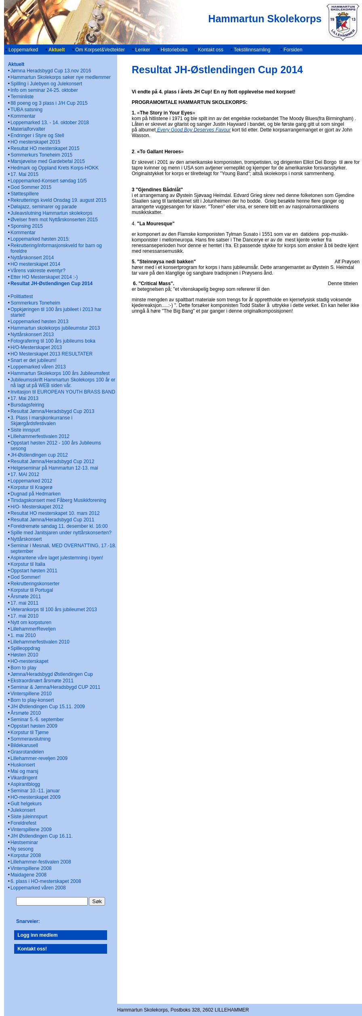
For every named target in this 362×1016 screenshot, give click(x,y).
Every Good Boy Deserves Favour (194, 130)
